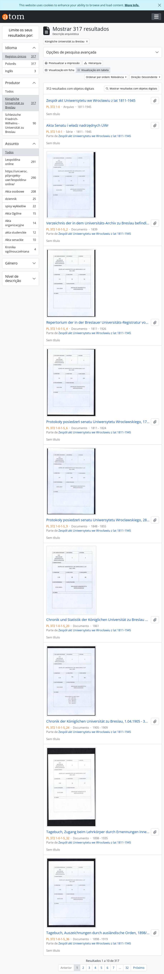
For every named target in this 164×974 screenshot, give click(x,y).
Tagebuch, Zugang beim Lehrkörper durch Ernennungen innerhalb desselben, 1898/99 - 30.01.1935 (98, 832)
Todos (9, 91)
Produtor (12, 82)
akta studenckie (20, 233)
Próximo (139, 968)
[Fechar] (159, 5)
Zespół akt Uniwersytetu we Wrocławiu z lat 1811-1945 (90, 100)
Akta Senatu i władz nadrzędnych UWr (77, 125)
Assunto (12, 143)
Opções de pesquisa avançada (71, 52)
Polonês (20, 64)
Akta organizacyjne (20, 223)
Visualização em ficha (59, 70)
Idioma (11, 47)
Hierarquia (92, 63)
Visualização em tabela (93, 70)
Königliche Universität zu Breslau (20, 103)
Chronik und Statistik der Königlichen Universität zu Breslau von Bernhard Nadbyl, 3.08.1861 (98, 620)
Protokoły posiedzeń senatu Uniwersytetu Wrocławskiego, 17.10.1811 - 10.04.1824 (98, 422)
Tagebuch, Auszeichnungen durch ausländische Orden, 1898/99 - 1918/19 (98, 933)
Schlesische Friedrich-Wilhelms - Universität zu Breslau (20, 123)
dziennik (20, 200)
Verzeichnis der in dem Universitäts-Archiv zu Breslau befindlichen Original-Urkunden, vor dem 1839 (98, 223)
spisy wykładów (20, 207)
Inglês (20, 72)
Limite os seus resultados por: (20, 33)
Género (11, 263)
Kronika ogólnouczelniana (20, 249)
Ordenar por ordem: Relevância (105, 77)
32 (127, 968)
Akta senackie (20, 241)
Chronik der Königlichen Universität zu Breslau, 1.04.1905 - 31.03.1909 (98, 721)
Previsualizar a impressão (62, 63)
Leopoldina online (20, 162)
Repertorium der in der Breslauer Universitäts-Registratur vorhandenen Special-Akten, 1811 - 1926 (98, 322)
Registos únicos (20, 57)
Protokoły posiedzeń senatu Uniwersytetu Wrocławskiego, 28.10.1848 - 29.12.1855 (98, 520)
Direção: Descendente (144, 77)
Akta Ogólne (20, 214)
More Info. (132, 5)
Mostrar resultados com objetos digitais (131, 88)
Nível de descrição (13, 278)
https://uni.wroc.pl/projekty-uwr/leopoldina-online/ (20, 177)
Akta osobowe (20, 192)
